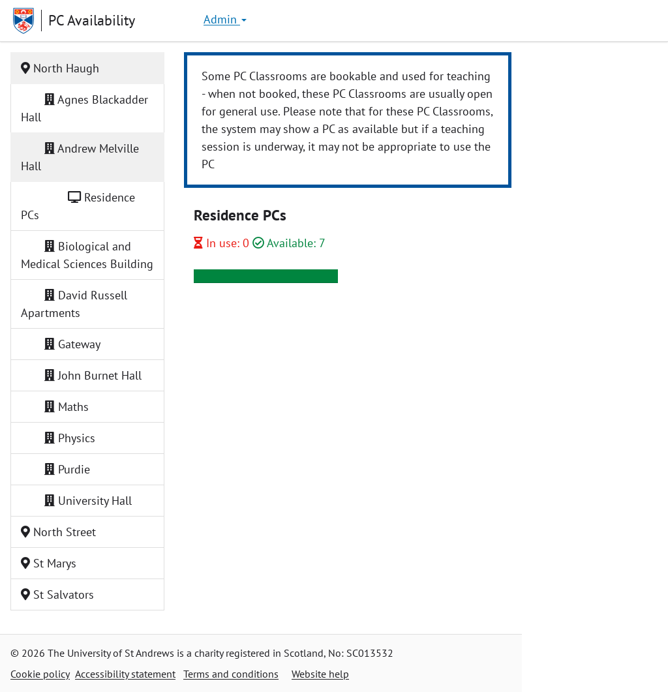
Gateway (66, 344)
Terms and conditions (231, 673)
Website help (320, 673)
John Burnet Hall (87, 375)
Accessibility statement (125, 673)
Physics (64, 437)
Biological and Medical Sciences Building (87, 255)
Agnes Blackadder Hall (84, 108)
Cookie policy (40, 673)
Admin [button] (225, 19)
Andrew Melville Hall (80, 157)
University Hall (82, 500)
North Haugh (60, 68)
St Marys (48, 563)
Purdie (61, 469)
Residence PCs (78, 206)
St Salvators (57, 594)
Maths (61, 406)
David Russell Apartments (74, 304)
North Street (58, 531)
